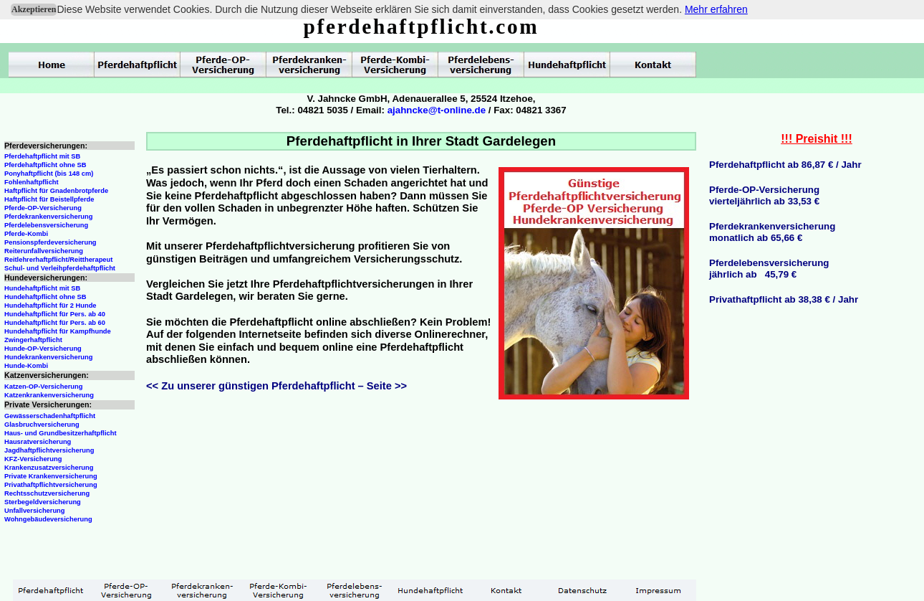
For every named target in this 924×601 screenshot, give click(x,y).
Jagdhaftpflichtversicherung (49, 450)
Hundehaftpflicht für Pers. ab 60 (54, 322)
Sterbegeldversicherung (42, 502)
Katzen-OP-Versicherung (43, 386)
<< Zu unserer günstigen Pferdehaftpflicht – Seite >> (276, 386)
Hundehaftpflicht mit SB (42, 288)
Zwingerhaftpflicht (33, 340)
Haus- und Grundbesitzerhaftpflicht (60, 433)
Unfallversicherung (34, 510)
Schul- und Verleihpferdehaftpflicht (59, 268)
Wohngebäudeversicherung (48, 519)
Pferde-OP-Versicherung (43, 208)
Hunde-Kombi (26, 365)
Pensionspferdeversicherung (50, 242)
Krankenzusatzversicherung (48, 467)
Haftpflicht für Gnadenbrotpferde (56, 190)
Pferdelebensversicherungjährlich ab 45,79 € (769, 268)
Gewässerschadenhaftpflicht (49, 416)
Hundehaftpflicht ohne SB (45, 296)
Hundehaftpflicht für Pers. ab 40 (54, 314)
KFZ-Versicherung (33, 459)
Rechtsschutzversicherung (47, 493)
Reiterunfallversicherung (43, 251)
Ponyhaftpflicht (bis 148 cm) (48, 173)
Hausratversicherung (37, 441)
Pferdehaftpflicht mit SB (42, 156)
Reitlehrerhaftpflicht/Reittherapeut (58, 259)
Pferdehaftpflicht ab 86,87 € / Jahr (785, 164)
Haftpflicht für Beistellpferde (49, 199)
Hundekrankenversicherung (48, 357)
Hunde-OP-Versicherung (43, 348)
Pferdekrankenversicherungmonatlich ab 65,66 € (772, 232)
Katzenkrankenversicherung (49, 395)
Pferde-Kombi (26, 233)
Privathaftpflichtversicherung (50, 484)
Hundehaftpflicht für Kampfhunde (57, 331)
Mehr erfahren (716, 9)
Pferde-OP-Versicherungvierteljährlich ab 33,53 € (764, 195)
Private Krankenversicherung (50, 476)
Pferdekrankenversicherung (48, 216)
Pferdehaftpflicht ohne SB (45, 165)
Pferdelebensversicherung (46, 225)
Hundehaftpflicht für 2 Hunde (50, 305)
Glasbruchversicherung (42, 424)
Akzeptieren (33, 9)
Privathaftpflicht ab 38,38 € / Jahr (783, 299)
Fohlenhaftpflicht (31, 182)
